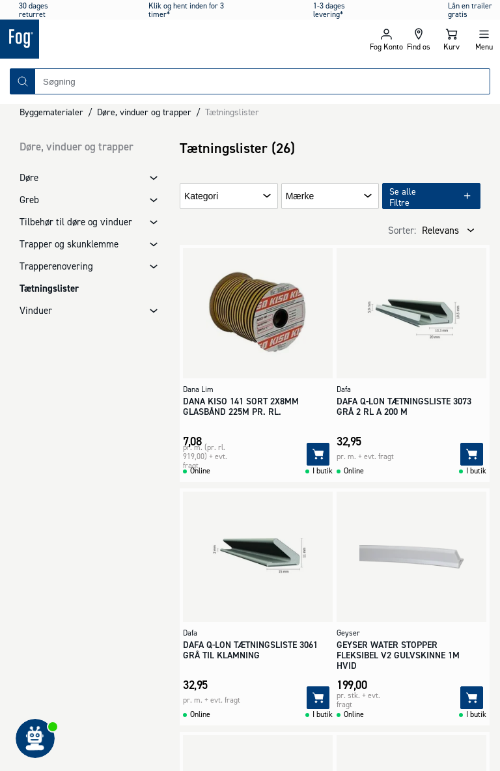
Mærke (300, 196)
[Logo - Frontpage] (125, 39)
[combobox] (262, 81)
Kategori (201, 196)
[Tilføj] (318, 454)
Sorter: (402, 230)
